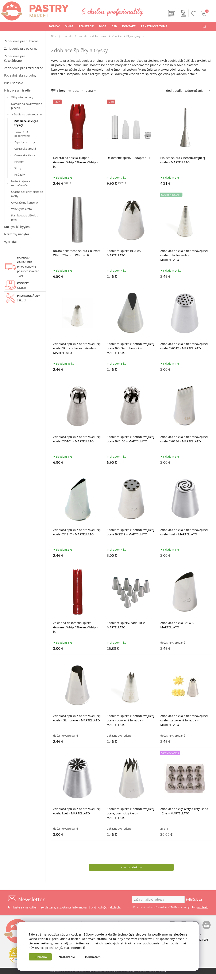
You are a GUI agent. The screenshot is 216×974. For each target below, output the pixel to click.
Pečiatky (19, 174)
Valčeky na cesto (21, 209)
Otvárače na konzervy (25, 202)
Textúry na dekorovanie (22, 134)
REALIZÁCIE (86, 26)
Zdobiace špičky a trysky (26, 123)
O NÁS (69, 26)
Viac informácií (74, 948)
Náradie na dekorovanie (26, 114)
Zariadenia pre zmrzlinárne (23, 68)
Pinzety (19, 162)
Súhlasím (40, 957)
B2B (114, 26)
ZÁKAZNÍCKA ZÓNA (154, 26)
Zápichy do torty (24, 142)
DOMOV (54, 26)
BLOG (102, 26)
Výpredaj (10, 242)
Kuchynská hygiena (17, 227)
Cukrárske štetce (24, 155)
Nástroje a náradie (17, 90)
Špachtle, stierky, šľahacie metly (27, 194)
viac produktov (131, 867)
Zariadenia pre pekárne (21, 49)
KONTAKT (129, 26)
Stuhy (18, 168)
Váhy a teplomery (22, 97)
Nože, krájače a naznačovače (20, 183)
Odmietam (93, 957)
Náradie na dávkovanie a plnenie (26, 106)
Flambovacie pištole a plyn (24, 217)
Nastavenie (67, 957)
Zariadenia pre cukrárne (21, 41)
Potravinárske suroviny (20, 75)
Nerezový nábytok (16, 234)
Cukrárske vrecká (25, 148)
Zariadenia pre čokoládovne (14, 58)
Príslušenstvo (13, 83)
